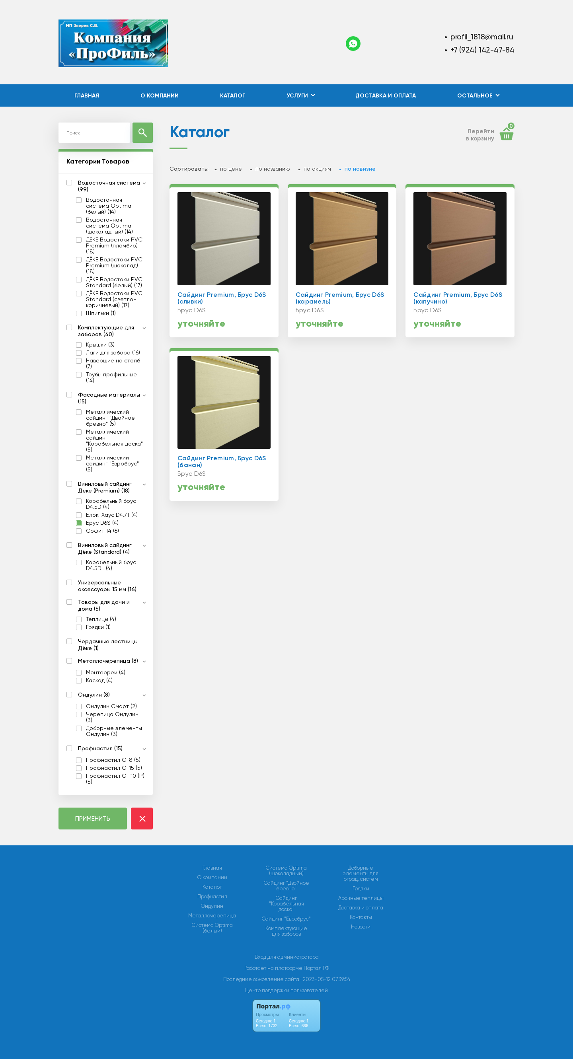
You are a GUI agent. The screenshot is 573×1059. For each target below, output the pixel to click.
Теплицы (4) (101, 619)
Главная (86, 95)
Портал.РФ (316, 968)
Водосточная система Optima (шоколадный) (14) (109, 226)
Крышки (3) (100, 345)
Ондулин (212, 906)
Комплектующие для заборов (286, 931)
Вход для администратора (287, 957)
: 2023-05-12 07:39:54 (325, 979)
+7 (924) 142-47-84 (482, 50)
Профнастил (212, 896)
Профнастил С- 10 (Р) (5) (115, 779)
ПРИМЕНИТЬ (92, 818)
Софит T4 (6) (102, 531)
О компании (159, 95)
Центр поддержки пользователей (286, 990)
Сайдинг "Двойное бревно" (286, 886)
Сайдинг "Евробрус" (286, 919)
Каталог (232, 95)
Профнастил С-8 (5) (113, 760)
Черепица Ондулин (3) (112, 717)
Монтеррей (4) (105, 673)
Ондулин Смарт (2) (111, 706)
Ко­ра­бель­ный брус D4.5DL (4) (111, 565)
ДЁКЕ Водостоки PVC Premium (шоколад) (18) (114, 265)
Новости (360, 927)
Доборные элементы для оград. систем (360, 873)
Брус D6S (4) (102, 523)
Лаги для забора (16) (113, 353)
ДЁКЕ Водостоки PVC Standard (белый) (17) (114, 282)
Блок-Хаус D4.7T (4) (112, 515)
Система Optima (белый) (212, 928)
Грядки (361, 889)
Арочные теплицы (361, 898)
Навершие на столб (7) (113, 364)
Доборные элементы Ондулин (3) (114, 731)
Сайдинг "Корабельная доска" (286, 903)
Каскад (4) (99, 680)
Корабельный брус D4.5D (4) (111, 504)
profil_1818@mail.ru (481, 36)
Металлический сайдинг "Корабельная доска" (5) (114, 441)
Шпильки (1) (101, 313)
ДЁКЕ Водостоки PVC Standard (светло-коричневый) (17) (114, 299)
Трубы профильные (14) (111, 377)
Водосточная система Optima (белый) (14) (108, 206)
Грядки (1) (98, 627)
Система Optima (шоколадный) (286, 870)
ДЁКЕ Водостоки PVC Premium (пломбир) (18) (114, 246)
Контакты (361, 917)
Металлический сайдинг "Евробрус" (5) (112, 464)
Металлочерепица (212, 916)
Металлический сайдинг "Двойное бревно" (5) (110, 418)
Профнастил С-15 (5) (114, 768)
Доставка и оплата (385, 95)
